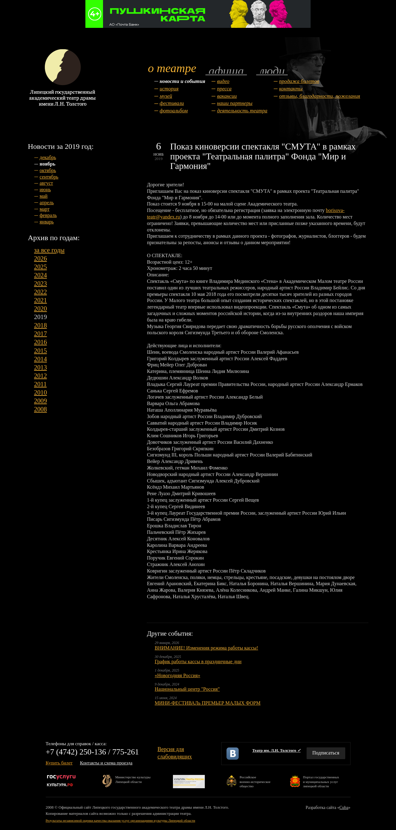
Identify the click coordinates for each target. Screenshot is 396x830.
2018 (40, 325)
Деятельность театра (242, 111)
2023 (40, 283)
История (169, 89)
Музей (166, 96)
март (45, 209)
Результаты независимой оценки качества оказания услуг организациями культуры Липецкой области (120, 820)
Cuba (343, 807)
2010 (40, 392)
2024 (40, 275)
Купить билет (59, 762)
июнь (45, 189)
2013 (40, 367)
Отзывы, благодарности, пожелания (319, 96)
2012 (40, 375)
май (44, 196)
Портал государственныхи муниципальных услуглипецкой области (321, 781)
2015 (40, 350)
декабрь (48, 157)
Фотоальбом (174, 111)
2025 (40, 266)
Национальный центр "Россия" (187, 689)
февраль (48, 215)
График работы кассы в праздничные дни (198, 661)
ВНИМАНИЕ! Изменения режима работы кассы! (206, 648)
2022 (40, 291)
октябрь (48, 170)
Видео (223, 81)
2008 (40, 409)
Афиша (226, 70)
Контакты (291, 89)
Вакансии (227, 96)
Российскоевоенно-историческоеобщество (254, 781)
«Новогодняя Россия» (177, 675)
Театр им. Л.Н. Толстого (276, 750)
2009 (40, 400)
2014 (40, 358)
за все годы (49, 249)
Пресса (224, 89)
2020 (40, 308)
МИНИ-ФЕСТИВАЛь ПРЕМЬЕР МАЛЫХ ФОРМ (207, 703)
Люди (272, 70)
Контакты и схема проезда (106, 762)
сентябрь (49, 176)
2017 (40, 333)
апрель (47, 202)
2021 (40, 300)
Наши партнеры (234, 103)
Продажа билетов (299, 81)
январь (47, 221)
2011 (40, 383)
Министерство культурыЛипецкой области (133, 779)
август (46, 183)
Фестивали (172, 103)
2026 (40, 258)
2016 (40, 341)
